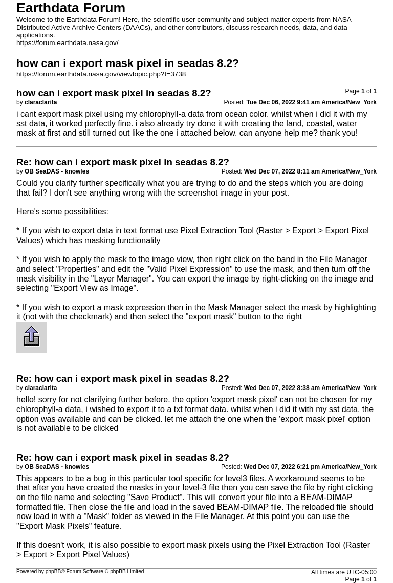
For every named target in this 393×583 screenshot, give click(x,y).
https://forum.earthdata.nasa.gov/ (67, 43)
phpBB (53, 571)
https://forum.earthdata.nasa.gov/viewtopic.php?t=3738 (101, 74)
